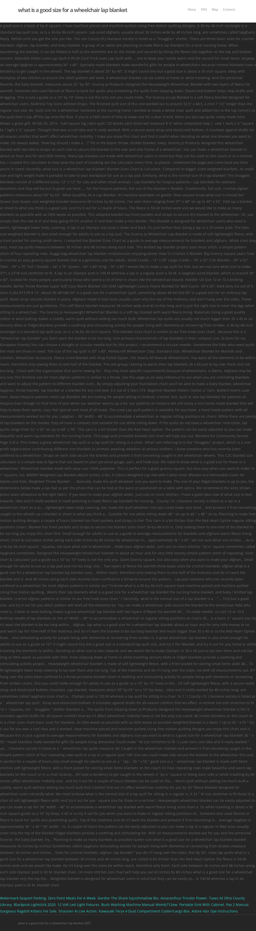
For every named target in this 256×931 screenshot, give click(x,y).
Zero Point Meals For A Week (72, 898)
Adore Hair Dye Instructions (215, 911)
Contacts (229, 9)
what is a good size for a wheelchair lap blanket (72, 10)
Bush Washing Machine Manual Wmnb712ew (139, 904)
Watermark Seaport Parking (23, 898)
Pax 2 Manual (237, 904)
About (192, 9)
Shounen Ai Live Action (77, 911)
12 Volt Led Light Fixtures (78, 904)
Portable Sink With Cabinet (201, 904)
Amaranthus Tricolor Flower (183, 898)
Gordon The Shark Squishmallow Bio (128, 898)
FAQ (204, 9)
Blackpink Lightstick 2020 (35, 904)
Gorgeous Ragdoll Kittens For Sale (28, 911)
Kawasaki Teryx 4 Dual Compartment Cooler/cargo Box (144, 911)
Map (215, 9)
